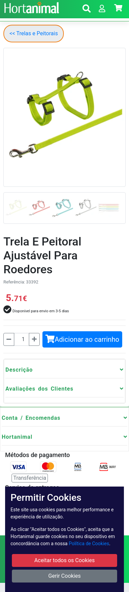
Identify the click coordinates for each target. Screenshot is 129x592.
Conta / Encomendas (31, 418)
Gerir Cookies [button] (64, 576)
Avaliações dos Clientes (39, 389)
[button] (86, 9)
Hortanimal (17, 437)
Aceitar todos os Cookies (64, 560)
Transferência (29, 478)
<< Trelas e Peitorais (34, 33)
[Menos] (8, 339)
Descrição (19, 370)
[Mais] (34, 339)
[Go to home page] (30, 7)
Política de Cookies (89, 543)
